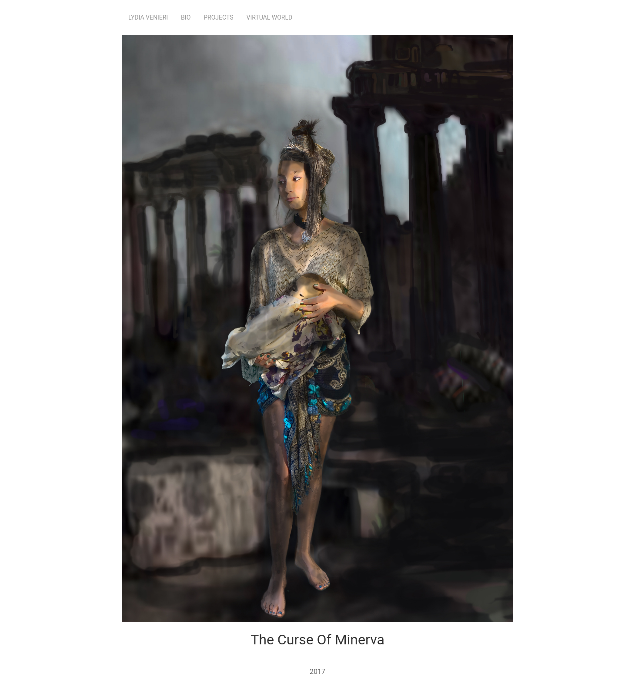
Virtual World (270, 17)
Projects (218, 17)
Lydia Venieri (148, 17)
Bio (185, 17)
